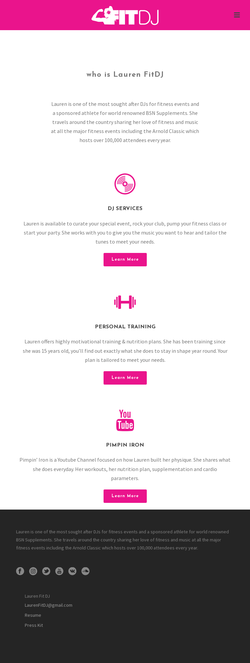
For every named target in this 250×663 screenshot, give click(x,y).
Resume (33, 615)
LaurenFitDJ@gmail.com (48, 605)
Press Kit (34, 625)
